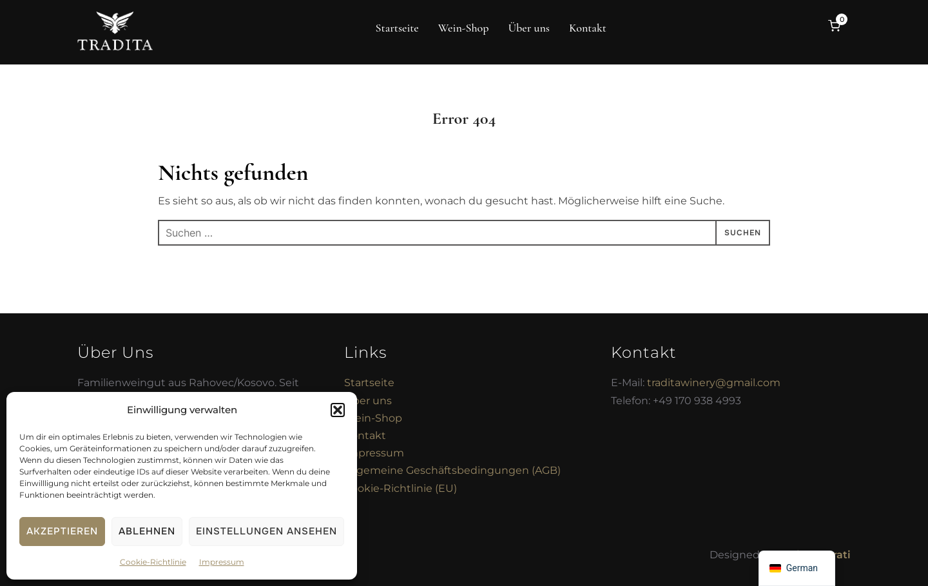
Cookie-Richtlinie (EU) (400, 488)
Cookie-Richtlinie (153, 562)
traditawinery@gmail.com (713, 382)
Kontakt (587, 28)
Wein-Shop (463, 28)
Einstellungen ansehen (266, 531)
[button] (337, 410)
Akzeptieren (62, 531)
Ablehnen (147, 531)
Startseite (397, 28)
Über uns (528, 28)
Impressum (221, 562)
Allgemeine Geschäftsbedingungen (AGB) (452, 470)
